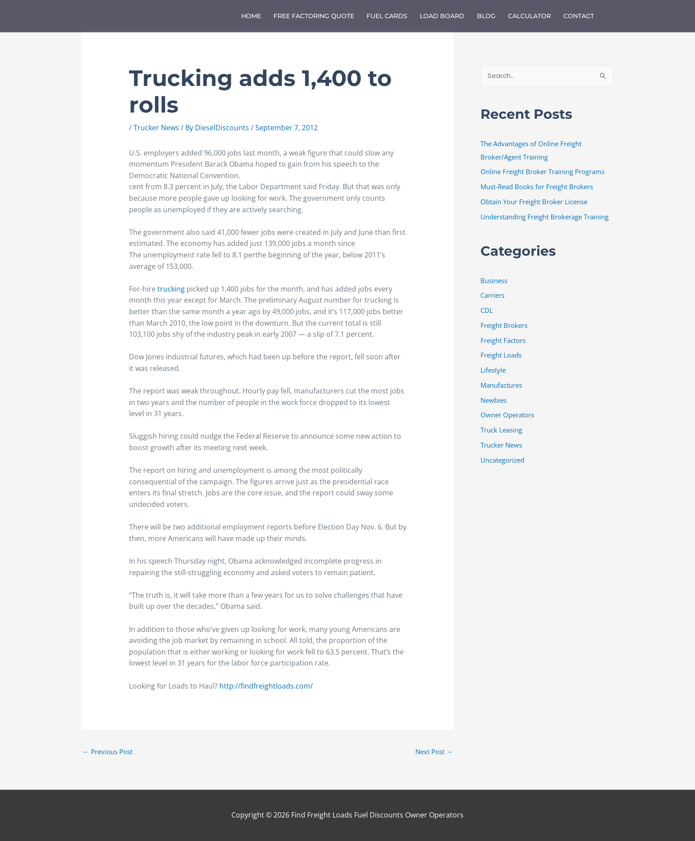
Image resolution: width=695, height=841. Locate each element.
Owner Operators (507, 415)
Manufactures (501, 385)
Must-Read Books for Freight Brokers (536, 186)
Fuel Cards (387, 16)
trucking (172, 289)
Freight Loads (501, 355)
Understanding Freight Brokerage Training (544, 216)
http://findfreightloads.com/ (265, 686)
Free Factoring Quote (313, 16)
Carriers (492, 295)
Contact (578, 16)
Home (251, 16)
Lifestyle (493, 370)
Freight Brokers (503, 325)
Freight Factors (503, 340)
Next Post (434, 751)
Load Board (442, 16)
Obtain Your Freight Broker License (533, 201)
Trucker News (156, 127)
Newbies (493, 400)
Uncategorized (502, 460)
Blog (486, 16)
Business (494, 280)
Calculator (529, 16)
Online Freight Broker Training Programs (542, 171)
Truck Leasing (501, 429)
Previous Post (107, 751)
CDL (486, 310)
